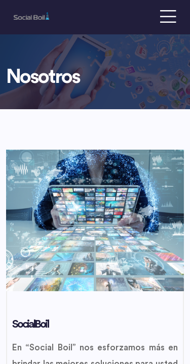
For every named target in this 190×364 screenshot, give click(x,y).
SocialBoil (30, 324)
